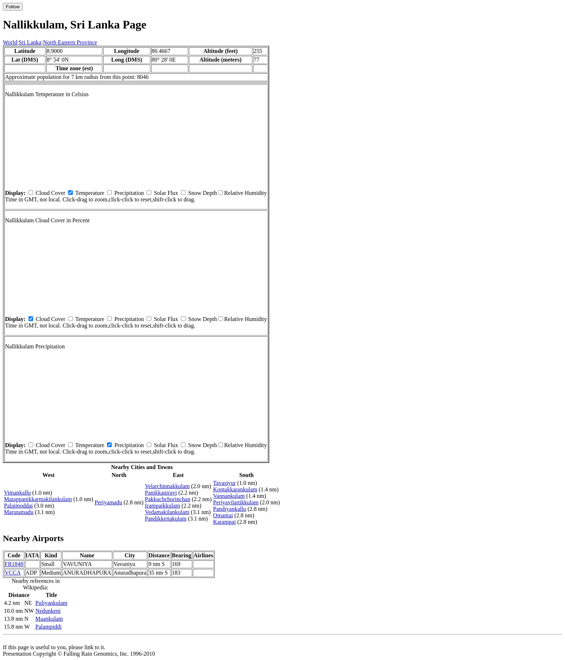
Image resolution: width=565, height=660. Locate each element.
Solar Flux (166, 193)
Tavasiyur (224, 483)
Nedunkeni (48, 611)
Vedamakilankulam (167, 512)
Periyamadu (108, 502)
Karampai (224, 522)
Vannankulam (229, 496)
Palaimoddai (18, 506)
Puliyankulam (51, 603)
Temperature (89, 193)
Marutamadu (19, 512)
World (10, 42)
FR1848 (14, 564)
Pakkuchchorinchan (167, 499)
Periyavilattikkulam (235, 502)
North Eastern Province (70, 42)
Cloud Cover (50, 193)
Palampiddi (48, 627)
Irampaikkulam (162, 506)
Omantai (223, 515)
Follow (13, 6)
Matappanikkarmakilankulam (38, 499)
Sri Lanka (30, 42)
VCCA (13, 573)
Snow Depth (202, 193)
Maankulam (49, 619)
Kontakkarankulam (235, 489)
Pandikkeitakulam (166, 519)
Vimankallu (17, 493)
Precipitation (129, 193)
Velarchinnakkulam (167, 486)
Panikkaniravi (161, 493)
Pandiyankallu (229, 509)
